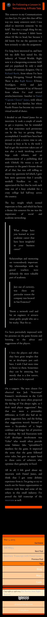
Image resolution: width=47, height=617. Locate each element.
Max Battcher (26, 591)
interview (9, 500)
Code (39, 581)
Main (39, 575)
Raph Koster (26, 80)
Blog (39, 568)
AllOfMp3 (9, 547)
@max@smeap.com (23, 604)
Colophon (23, 610)
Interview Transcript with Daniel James (23, 555)
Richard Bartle (12, 73)
